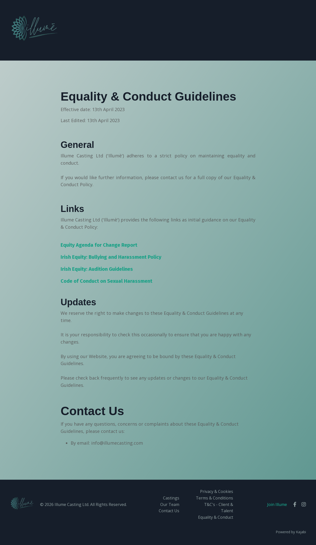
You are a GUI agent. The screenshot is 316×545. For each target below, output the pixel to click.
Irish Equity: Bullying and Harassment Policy (111, 257)
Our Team (169, 504)
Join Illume (277, 504)
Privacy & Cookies (216, 491)
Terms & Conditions (214, 498)
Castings (171, 498)
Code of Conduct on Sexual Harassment (106, 281)
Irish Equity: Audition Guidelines (97, 269)
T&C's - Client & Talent (218, 508)
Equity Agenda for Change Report (99, 245)
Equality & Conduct (215, 517)
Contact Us (169, 510)
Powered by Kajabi (291, 531)
